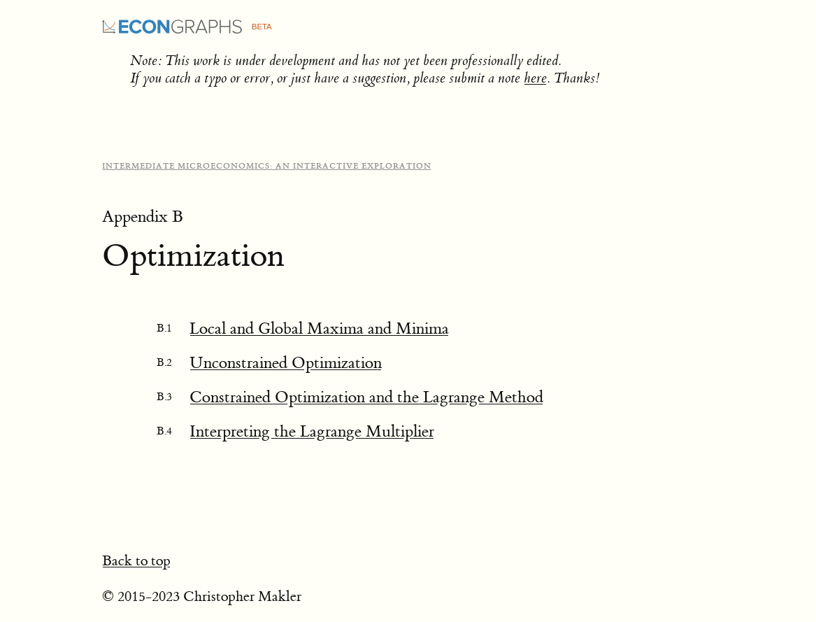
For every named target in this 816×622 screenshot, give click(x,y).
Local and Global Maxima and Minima (319, 328)
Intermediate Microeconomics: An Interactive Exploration (266, 166)
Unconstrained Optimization (285, 363)
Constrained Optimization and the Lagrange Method (366, 397)
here (535, 78)
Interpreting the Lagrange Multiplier (311, 431)
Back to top (136, 561)
